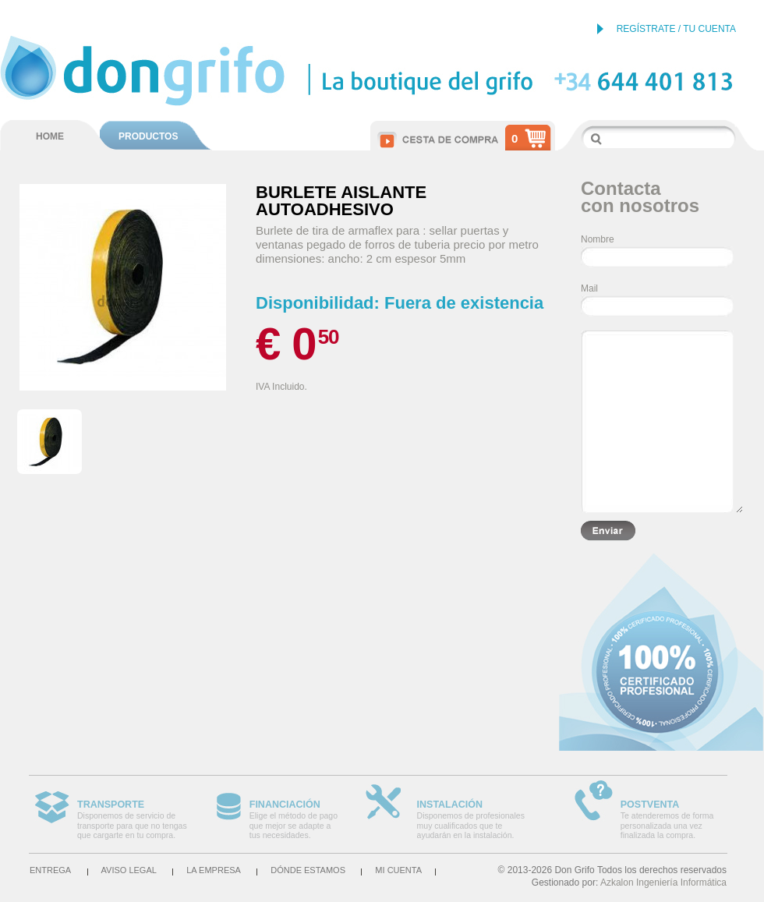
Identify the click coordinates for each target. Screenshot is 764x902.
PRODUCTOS (148, 136)
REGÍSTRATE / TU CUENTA (676, 28)
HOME (50, 136)
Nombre (597, 239)
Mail (589, 288)
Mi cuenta (398, 870)
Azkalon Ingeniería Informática (663, 882)
